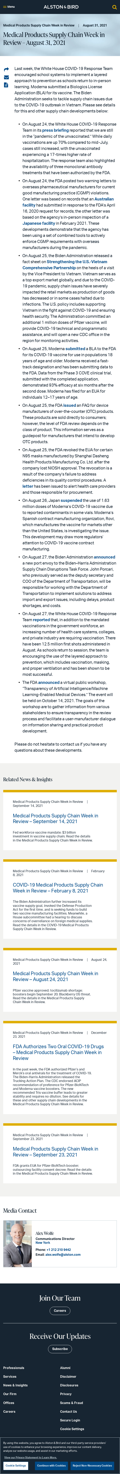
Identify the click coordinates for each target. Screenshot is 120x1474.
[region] (60, 1455)
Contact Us (68, 1411)
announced (104, 557)
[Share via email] (6, 77)
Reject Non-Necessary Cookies (92, 1465)
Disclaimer (68, 1376)
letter (28, 486)
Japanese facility (39, 223)
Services (9, 1376)
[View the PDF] (6, 85)
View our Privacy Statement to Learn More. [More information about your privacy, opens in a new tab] (30, 1457)
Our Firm (9, 1394)
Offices (8, 1403)
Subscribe (60, 1349)
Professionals (13, 1368)
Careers (9, 1411)
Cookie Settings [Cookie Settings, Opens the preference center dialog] (16, 1465)
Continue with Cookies (51, 1465)
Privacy (66, 1394)
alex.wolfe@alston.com (63, 1254)
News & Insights (15, 1385)
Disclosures (69, 1385)
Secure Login (70, 1420)
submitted (75, 349)
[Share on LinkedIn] (6, 69)
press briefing (55, 130)
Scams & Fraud (71, 1403)
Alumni (65, 1368)
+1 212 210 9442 (59, 1249)
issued (69, 406)
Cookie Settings (72, 1429)
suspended (71, 501)
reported (41, 620)
